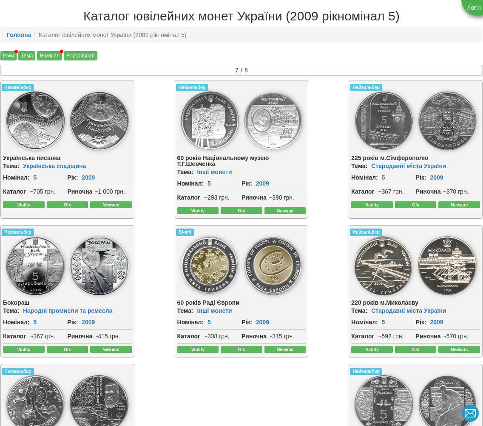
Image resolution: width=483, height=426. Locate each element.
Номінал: (16, 177)
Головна (19, 34)
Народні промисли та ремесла (434, 166)
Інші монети (162, 172)
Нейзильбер (17, 87)
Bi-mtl (10, 251)
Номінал (50, 56)
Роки (8, 56)
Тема (27, 56)
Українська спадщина (54, 166)
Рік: (8, 187)
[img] (90, 121)
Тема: (11, 166)
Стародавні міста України (304, 166)
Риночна (15, 210)
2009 (24, 186)
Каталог (14, 201)
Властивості (80, 56)
